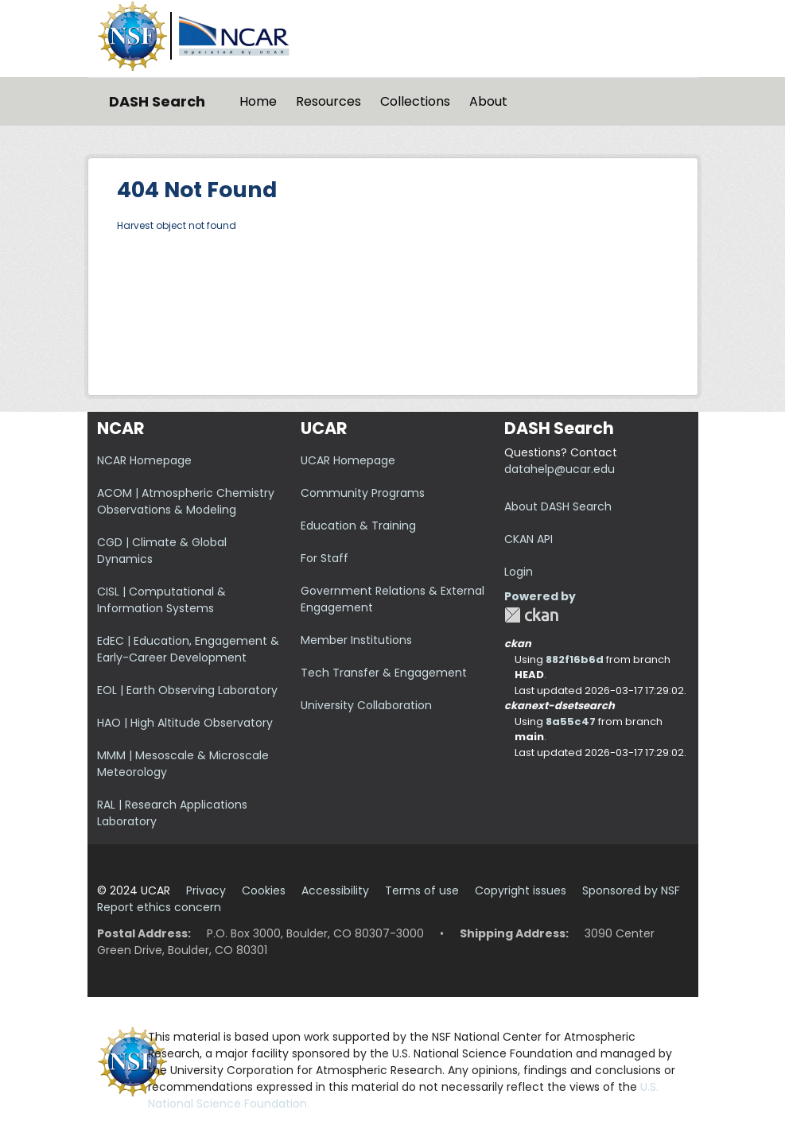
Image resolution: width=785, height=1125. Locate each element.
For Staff (324, 558)
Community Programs (363, 493)
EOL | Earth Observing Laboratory (187, 690)
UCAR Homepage (348, 460)
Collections (415, 101)
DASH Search (157, 101)
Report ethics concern (159, 907)
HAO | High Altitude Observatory (185, 723)
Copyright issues (520, 890)
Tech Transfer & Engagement (384, 673)
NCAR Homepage (144, 460)
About (488, 101)
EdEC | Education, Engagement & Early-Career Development (188, 649)
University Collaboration (366, 705)
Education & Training (358, 525)
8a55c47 (571, 721)
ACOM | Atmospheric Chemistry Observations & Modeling (185, 501)
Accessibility (335, 890)
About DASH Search (558, 506)
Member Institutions (356, 640)
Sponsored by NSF (631, 890)
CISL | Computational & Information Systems (161, 600)
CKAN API (528, 539)
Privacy (206, 890)
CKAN (531, 615)
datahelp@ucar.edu (559, 469)
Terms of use (422, 890)
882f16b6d (575, 659)
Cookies (264, 890)
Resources (328, 101)
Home (258, 101)
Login (518, 572)
